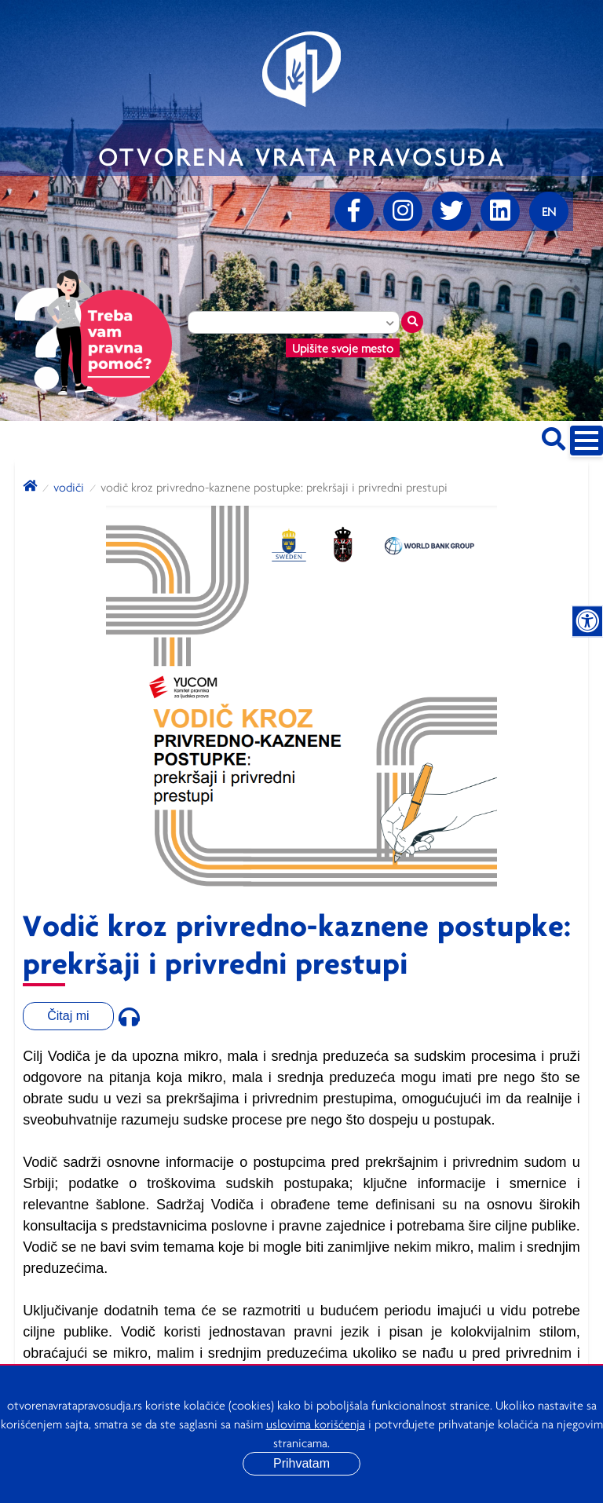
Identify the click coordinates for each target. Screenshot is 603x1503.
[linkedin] (500, 211)
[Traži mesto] (412, 322)
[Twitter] (451, 211)
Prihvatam (301, 1463)
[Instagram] (402, 211)
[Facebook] (354, 211)
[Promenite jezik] (548, 211)
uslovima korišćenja (315, 1424)
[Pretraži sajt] (553, 436)
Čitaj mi (68, 1015)
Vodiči (68, 487)
